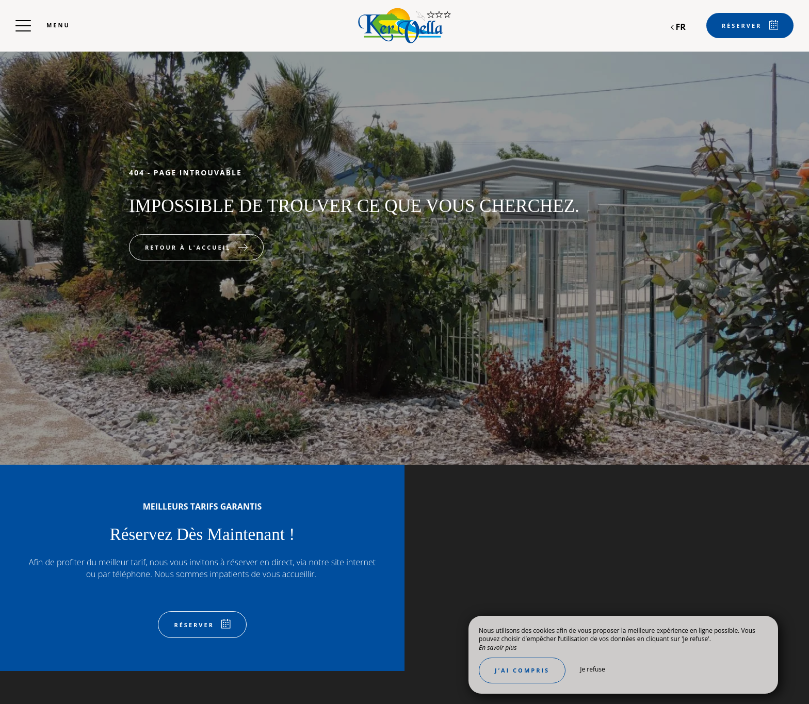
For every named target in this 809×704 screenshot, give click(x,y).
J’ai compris (522, 670)
